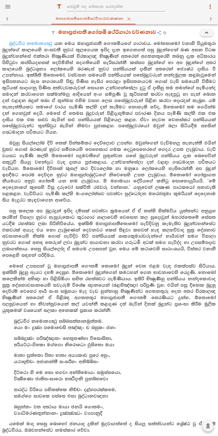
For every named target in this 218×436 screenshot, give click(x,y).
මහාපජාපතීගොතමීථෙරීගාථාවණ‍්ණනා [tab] (110, 18)
